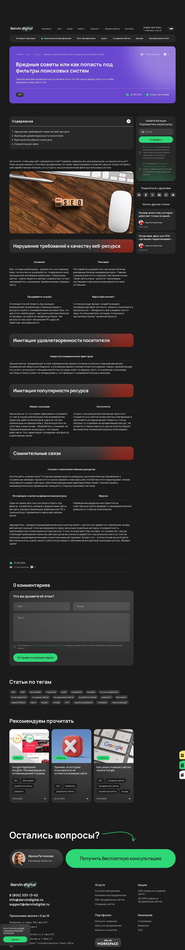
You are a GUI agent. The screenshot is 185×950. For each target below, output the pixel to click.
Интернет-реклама (25, 15)
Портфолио (103, 892)
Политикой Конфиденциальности (48, 622)
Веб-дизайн (35, 669)
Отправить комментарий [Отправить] (35, 634)
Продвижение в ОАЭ (159, 15)
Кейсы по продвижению (108, 902)
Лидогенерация (119, 679)
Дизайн (139, 15)
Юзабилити (77, 669)
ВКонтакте (121, 674)
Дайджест (106, 674)
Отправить (156, 116)
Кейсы (81, 5)
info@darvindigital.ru (26, 877)
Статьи (37, 31)
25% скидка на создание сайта (152, 869)
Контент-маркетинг (109, 669)
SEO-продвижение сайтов (109, 876)
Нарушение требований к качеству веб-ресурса (41, 108)
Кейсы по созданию (106, 898)
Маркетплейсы (18, 679)
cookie (21, 928)
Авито (33, 679)
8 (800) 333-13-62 (152, 4)
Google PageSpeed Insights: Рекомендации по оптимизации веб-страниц (28, 747)
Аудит (104, 15)
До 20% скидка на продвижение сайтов (150, 877)
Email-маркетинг (19, 674)
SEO (20, 71)
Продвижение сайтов (63, 674)
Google (56, 679)
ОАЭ (67, 679)
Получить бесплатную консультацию (121, 835)
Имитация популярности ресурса (33, 116)
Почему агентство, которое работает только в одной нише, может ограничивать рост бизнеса (155, 191)
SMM (22, 669)
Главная (19, 31)
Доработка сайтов (87, 674)
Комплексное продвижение (56, 15)
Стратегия (51, 669)
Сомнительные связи (26, 120)
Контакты (129, 5)
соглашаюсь (150, 123)
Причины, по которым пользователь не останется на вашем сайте (70, 747)
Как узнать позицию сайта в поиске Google (114, 745)
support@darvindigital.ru (29, 881)
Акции (70, 5)
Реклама (91, 669)
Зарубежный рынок (83, 679)
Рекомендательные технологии (13, 931)
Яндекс (44, 679)
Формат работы (112, 5)
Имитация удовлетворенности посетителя (38, 112)
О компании (144, 898)
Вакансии (143, 902)
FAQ (140, 906)
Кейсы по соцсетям (106, 906)
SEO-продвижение (86, 15)
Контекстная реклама (107, 867)
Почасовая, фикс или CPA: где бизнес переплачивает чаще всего (155, 214)
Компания (46, 5)
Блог (60, 5)
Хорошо (15, 939)
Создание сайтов (121, 15)
